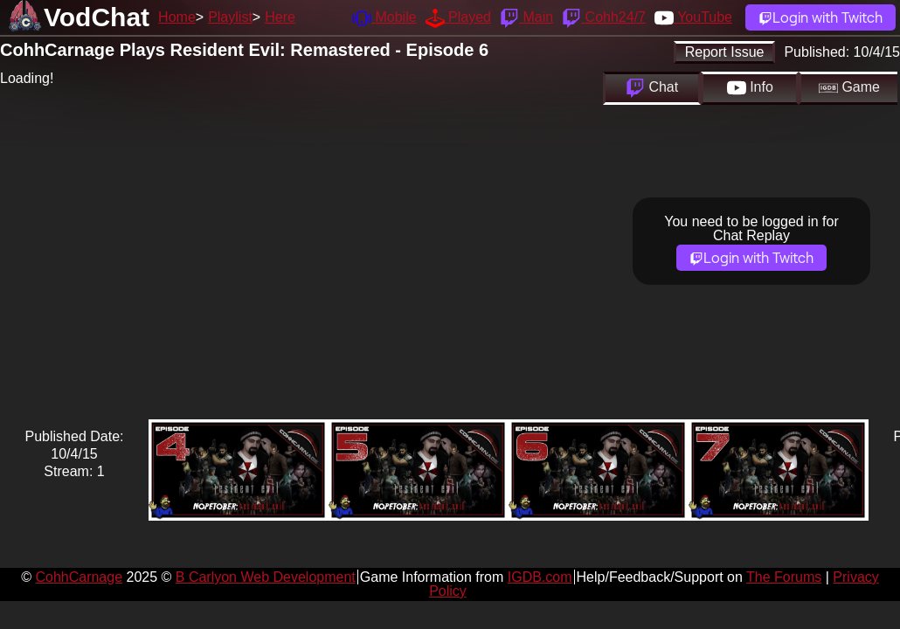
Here (280, 17)
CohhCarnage (78, 577)
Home (177, 17)
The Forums (783, 577)
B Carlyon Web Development (266, 577)
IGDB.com (540, 577)
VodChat (96, 17)
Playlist (230, 17)
